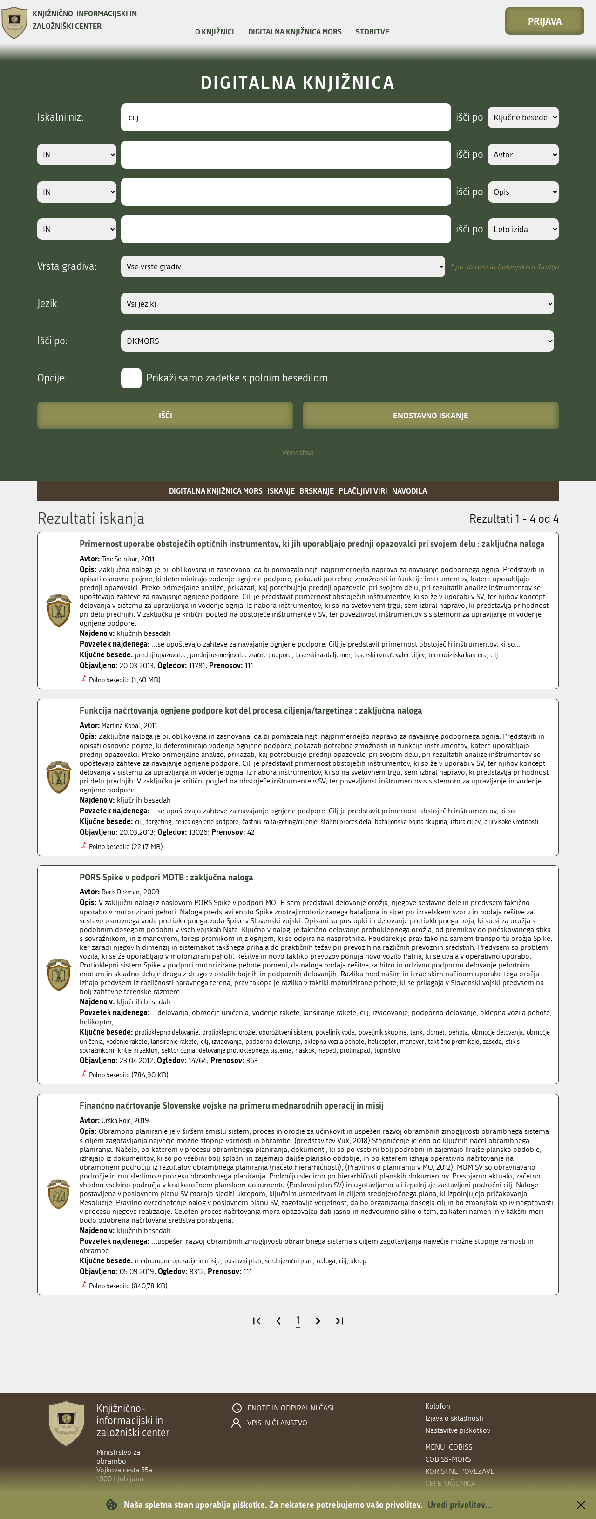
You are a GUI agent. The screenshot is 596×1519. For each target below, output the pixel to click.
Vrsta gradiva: (67, 266)
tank (463, 1063)
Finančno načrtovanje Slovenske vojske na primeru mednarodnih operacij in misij (244, 1145)
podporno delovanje (366, 1072)
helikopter (492, 1072)
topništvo (94, 1090)
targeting (162, 843)
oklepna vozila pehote (437, 1072)
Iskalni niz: (60, 117)
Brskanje (316, 490)
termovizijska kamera (508, 668)
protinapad (504, 1081)
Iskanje (281, 490)
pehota (509, 1063)
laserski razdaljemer (353, 668)
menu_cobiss (448, 1447)
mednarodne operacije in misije (186, 1300)
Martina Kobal (124, 747)
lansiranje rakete (251, 1072)
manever (525, 1072)
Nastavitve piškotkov (457, 1430)
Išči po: (52, 341)
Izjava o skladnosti (454, 1418)
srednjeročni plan (315, 1300)
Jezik (47, 304)
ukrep (393, 1300)
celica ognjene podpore (217, 843)
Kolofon (437, 1406)
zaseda (154, 1081)
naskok (448, 1081)
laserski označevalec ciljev (429, 668)
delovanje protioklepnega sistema (379, 1081)
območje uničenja (142, 1072)
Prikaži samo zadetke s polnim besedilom (237, 378)
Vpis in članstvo (277, 1423)
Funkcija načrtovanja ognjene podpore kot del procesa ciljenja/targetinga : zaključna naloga (266, 732)
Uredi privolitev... (459, 1505)
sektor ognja (302, 1081)
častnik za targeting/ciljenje (301, 843)
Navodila (409, 490)
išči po (463, 117)
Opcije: (52, 378)
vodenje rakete (198, 1072)
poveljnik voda (369, 1063)
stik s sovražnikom (198, 1081)
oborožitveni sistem (311, 1063)
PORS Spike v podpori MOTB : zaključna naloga (175, 907)
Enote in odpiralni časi (290, 1408)
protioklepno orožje (244, 1063)
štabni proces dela (377, 843)
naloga (357, 1300)
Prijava (545, 20)
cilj (84, 677)
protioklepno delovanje (172, 1063)
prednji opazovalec (165, 668)
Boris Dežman (124, 923)
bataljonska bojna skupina (452, 843)
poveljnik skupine (424, 1063)
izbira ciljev (514, 843)
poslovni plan (261, 1300)
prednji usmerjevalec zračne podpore (258, 668)
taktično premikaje (109, 1081)
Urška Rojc (119, 1160)
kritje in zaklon (254, 1081)
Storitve (372, 31)
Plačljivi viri (363, 490)
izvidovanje (312, 1072)
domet (484, 1063)
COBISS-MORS (448, 1459)
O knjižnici (214, 31)
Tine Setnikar (122, 572)
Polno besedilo (112, 702)
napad (473, 1081)
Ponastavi (298, 452)
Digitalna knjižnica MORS (295, 31)
